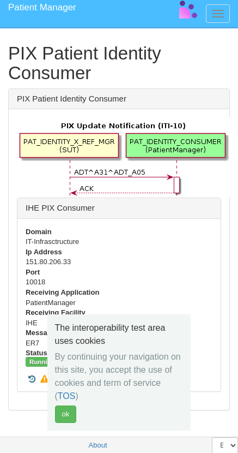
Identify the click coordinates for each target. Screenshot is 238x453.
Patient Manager (42, 7)
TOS (67, 396)
